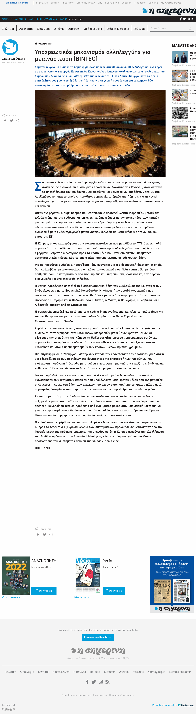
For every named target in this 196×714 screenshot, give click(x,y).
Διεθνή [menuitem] (59, 28)
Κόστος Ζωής (61, 671)
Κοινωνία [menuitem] (43, 28)
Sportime (68, 2)
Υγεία (107, 560)
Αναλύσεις (43, 43)
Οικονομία (27, 671)
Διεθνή (124, 671)
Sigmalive (42, 2)
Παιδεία (95, 671)
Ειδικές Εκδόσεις (180, 671)
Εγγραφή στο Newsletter (98, 637)
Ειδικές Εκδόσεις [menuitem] (118, 28)
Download (44, 590)
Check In (127, 2)
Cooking (153, 2)
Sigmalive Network (17, 2)
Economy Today (86, 2)
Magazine (140, 2)
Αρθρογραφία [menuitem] (93, 28)
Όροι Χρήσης (69, 695)
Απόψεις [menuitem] (74, 28)
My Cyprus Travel (171, 2)
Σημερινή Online (13, 58)
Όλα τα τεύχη (11, 597)
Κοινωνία (79, 671)
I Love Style (112, 2)
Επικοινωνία (100, 695)
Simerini (55, 2)
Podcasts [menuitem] (139, 28)
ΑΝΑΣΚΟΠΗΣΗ (44, 560)
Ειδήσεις (110, 671)
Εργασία (43, 671)
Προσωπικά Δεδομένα (121, 695)
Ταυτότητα (85, 695)
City (100, 2)
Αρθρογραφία (156, 671)
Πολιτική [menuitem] (8, 28)
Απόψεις (138, 671)
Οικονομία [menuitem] (26, 28)
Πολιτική (11, 671)
